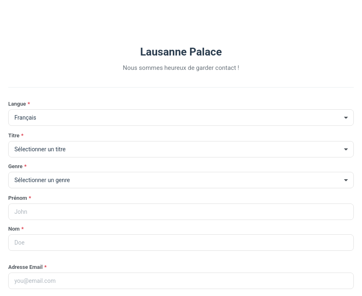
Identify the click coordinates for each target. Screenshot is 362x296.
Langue (19, 104)
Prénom (19, 198)
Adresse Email (27, 267)
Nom (16, 229)
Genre (17, 166)
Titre (15, 135)
